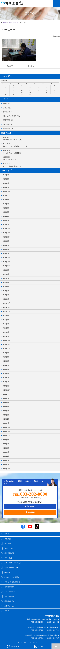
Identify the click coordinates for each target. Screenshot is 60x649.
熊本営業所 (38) (8, 112)
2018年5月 (6, 452)
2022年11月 (6, 262)
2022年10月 (6, 266)
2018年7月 (6, 444)
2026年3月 (6, 175)
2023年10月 (6, 237)
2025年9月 (6, 179)
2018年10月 (6, 435)
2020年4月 (6, 369)
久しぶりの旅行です (31, 158)
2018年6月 (6, 448)
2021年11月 (6, 307)
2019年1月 (6, 423)
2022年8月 (6, 274)
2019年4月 (6, 411)
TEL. (30, 494)
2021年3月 (6, 336)
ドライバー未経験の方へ (13, 582)
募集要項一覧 (9, 601)
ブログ (6, 611)
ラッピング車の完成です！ (31, 164)
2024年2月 (6, 220)
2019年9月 (6, 398)
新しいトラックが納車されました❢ (31, 145)
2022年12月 (6, 258)
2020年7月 (6, 357)
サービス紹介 (9, 548)
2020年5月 (6, 365)
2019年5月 (6, 407)
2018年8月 (6, 440)
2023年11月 (6, 233)
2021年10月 (6, 311)
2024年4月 (6, 216)
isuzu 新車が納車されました (31, 138)
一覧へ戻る (30, 66)
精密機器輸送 (9, 553)
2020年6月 (6, 361)
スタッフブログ (13, 22)
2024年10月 (6, 195)
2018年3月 (6, 460)
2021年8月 (6, 320)
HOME (5, 22)
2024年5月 (6, 212)
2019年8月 (6, 402)
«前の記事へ (10, 66)
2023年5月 (6, 245)
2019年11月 (6, 390)
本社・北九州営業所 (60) (11, 116)
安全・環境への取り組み (13, 563)
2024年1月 (6, 224)
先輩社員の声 (9, 596)
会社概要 (7, 539)
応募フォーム (9, 606)
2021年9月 (6, 315)
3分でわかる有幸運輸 (11, 577)
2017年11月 (6, 469)
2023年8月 (6, 241)
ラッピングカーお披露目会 (31, 151)
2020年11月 (6, 344)
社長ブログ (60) (8, 124)
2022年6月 (6, 282)
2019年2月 (6, 419)
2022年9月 (6, 270)
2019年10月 (6, 394)
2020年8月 (6, 353)
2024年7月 (6, 204)
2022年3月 (6, 295)
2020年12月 (6, 340)
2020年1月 (6, 382)
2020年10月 (6, 349)
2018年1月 (6, 464)
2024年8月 (6, 200)
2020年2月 (6, 378)
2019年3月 (6, 415)
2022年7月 (6, 278)
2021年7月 (6, 324)
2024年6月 (6, 208)
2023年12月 (6, 229)
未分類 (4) (6, 103)
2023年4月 (6, 249)
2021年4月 (6, 332)
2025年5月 (6, 183)
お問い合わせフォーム (12, 567)
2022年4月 (6, 291)
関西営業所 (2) (8, 128)
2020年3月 (6, 373)
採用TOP (7, 572)
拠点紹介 (7, 543)
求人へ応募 (30, 512)
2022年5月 (6, 286)
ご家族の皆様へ (9, 587)
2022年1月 (6, 299)
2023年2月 (6, 253)
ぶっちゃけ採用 (9, 591)
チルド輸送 (8, 558)
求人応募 (38, 646)
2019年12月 (6, 386)
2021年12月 (6, 303)
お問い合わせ (30, 506)
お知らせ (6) (7, 108)
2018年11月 (6, 431)
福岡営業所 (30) (8, 120)
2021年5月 (6, 328)
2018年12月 (6, 427)
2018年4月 (6, 456)
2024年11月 (6, 191)
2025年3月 (6, 187)
